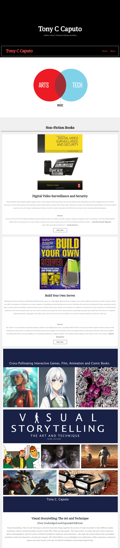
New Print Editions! (99, 474)
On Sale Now (75, 332)
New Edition (104, 308)
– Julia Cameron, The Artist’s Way (44, 513)
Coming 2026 (21, 447)
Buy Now (15, 278)
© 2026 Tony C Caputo (11, 539)
